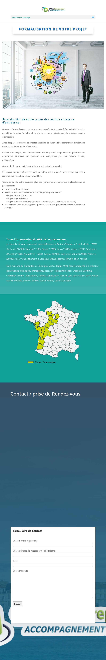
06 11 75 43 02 (68, 619)
